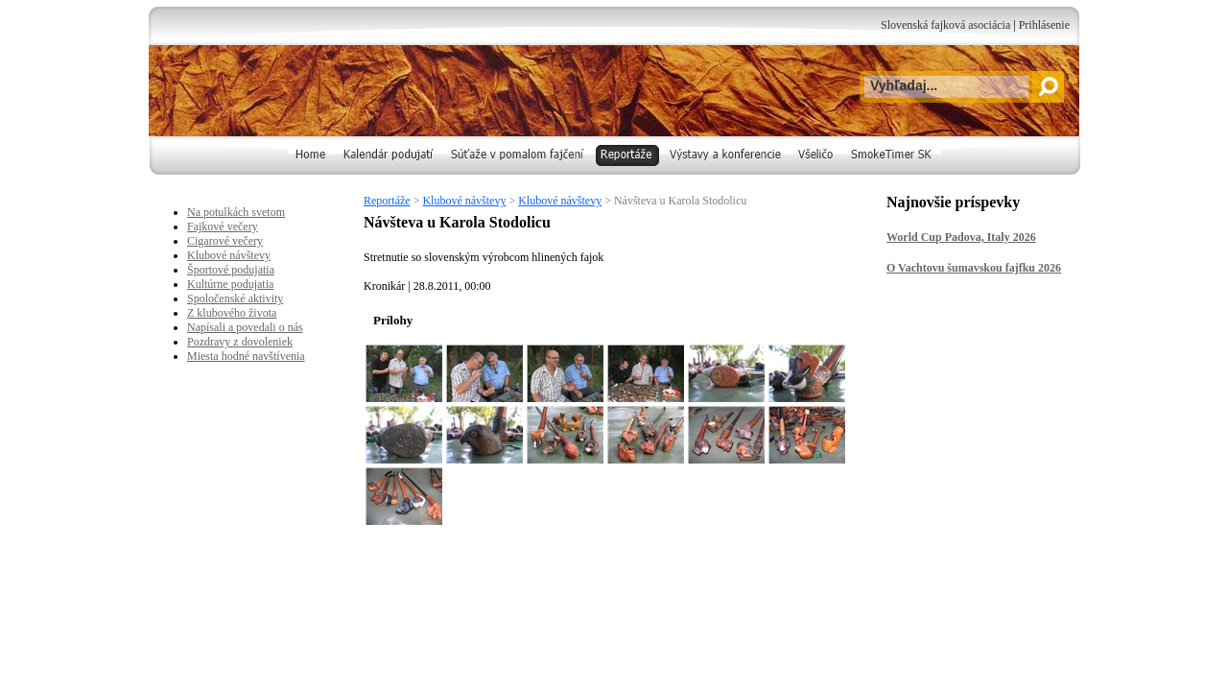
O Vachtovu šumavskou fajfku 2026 (973, 267)
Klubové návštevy (464, 200)
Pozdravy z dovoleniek (240, 341)
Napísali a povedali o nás (245, 327)
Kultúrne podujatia (230, 284)
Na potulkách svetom (236, 212)
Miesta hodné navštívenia (246, 356)
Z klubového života (231, 313)
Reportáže (387, 200)
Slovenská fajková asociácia (945, 25)
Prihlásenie (1044, 25)
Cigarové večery (225, 241)
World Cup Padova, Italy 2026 (961, 237)
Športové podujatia (230, 269)
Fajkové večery (222, 226)
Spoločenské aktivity (235, 298)
